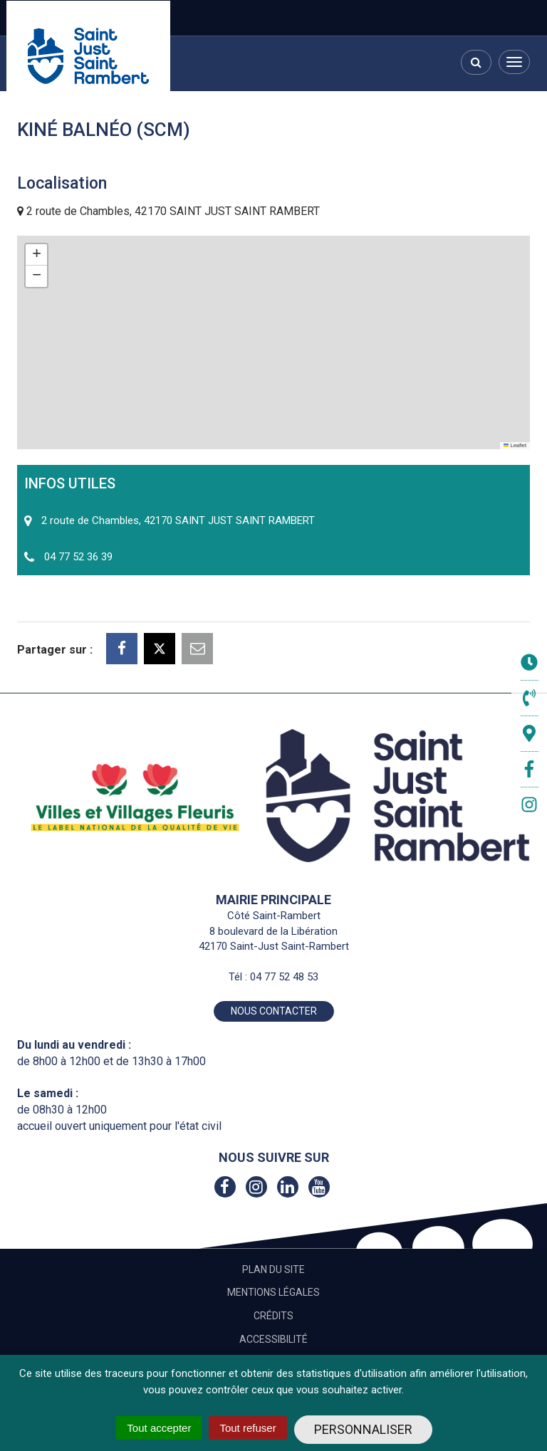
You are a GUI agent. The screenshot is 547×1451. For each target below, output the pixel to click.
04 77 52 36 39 (78, 556)
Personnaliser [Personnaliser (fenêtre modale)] (363, 1429)
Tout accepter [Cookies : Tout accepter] (159, 1428)
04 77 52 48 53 (284, 976)
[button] (36, 255)
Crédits (273, 1315)
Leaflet (515, 445)
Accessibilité (273, 1339)
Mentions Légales (273, 1292)
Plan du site (273, 1269)
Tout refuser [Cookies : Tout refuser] (247, 1428)
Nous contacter (274, 1011)
